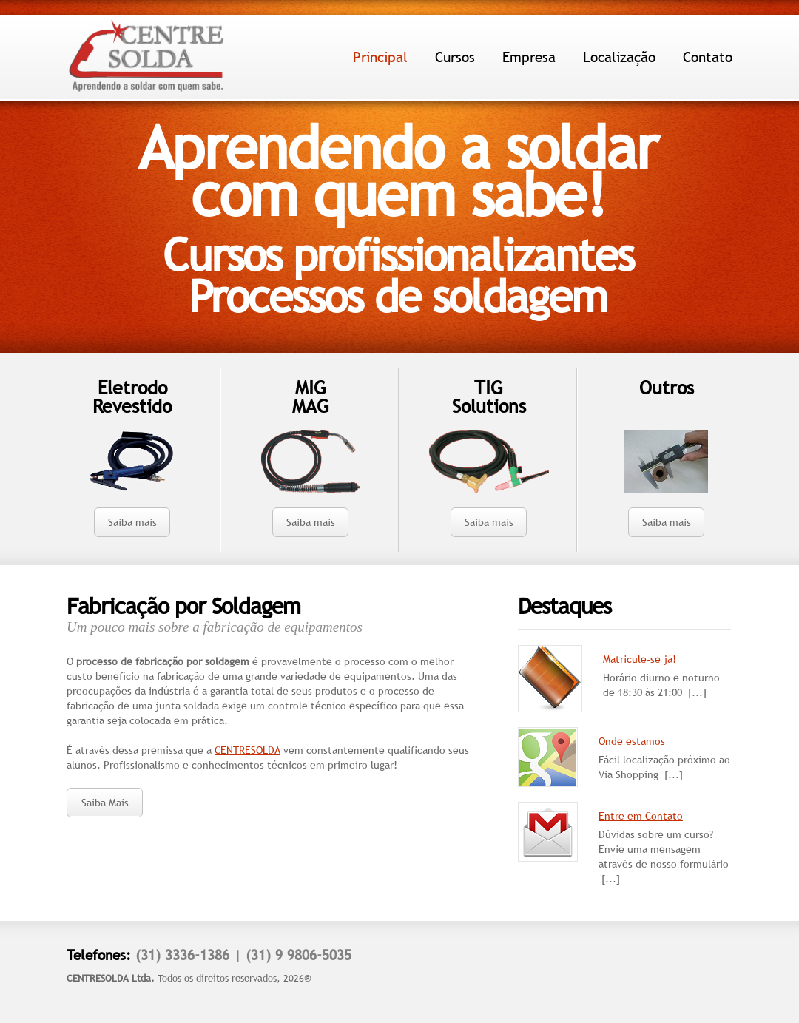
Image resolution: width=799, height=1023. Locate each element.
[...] (697, 692)
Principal (380, 57)
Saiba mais (132, 522)
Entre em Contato (641, 816)
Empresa (529, 57)
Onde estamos (632, 741)
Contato (707, 57)
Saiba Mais (105, 802)
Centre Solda (146, 56)
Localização (619, 57)
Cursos (455, 57)
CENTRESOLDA (247, 750)
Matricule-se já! (639, 659)
